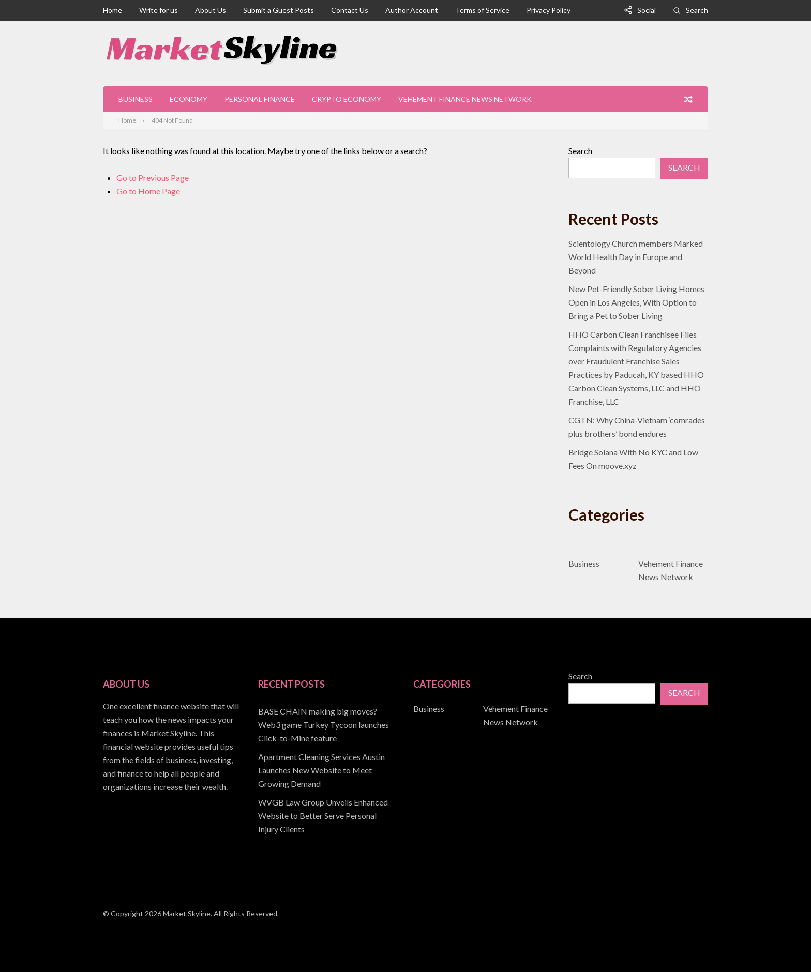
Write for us (158, 10)
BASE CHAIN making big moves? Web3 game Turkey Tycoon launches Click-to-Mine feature (323, 724)
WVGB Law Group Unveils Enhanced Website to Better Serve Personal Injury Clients (323, 815)
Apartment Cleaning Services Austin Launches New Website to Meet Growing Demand (321, 770)
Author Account (411, 10)
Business (135, 99)
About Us (210, 10)
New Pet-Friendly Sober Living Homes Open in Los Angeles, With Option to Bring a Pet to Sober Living (636, 302)
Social (646, 10)
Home (112, 10)
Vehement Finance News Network (465, 99)
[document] (328, 770)
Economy (188, 99)
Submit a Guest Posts (278, 10)
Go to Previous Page (152, 178)
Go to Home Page (148, 191)
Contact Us (349, 10)
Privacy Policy (548, 10)
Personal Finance (259, 99)
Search (697, 10)
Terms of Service (482, 10)
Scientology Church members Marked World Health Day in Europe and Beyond (635, 256)
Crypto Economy (346, 99)
